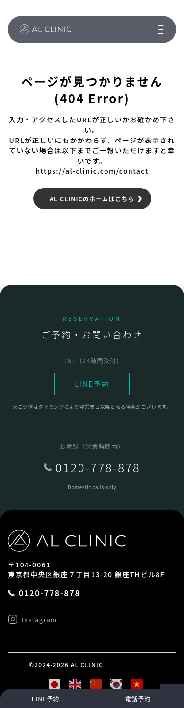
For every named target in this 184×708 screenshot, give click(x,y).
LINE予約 (92, 384)
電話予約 (138, 698)
